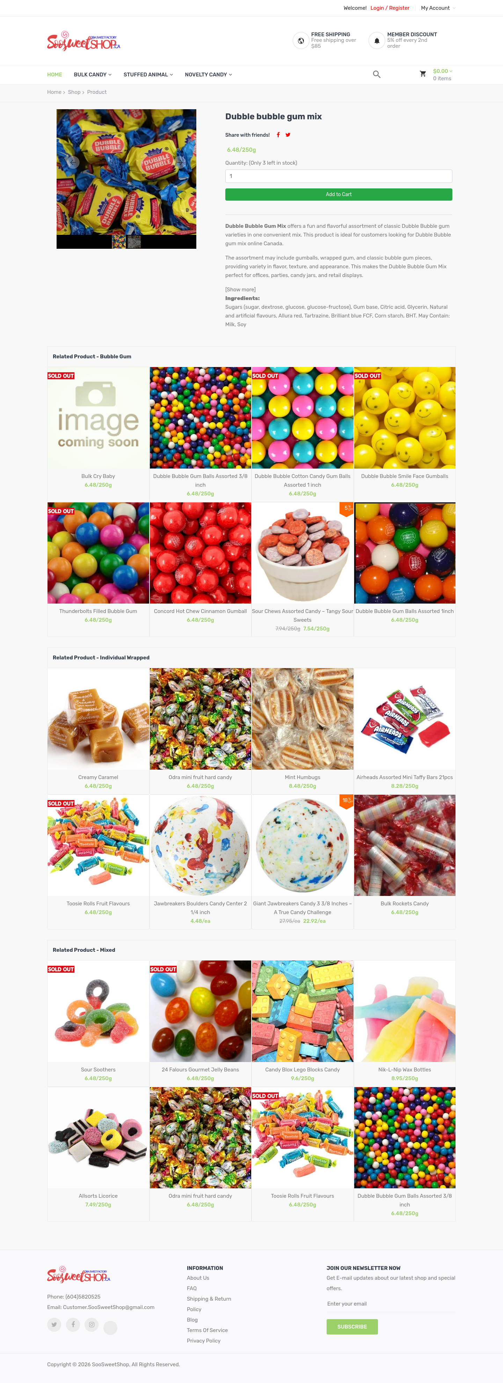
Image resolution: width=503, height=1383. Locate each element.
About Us (198, 1278)
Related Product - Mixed (84, 950)
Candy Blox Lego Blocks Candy (302, 1070)
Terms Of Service (207, 1330)
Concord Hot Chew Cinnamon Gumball (200, 611)
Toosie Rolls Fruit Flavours (98, 903)
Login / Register (390, 8)
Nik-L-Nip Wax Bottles (404, 1070)
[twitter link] (54, 1325)
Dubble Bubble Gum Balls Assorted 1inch (405, 611)
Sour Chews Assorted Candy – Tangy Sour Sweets (302, 615)
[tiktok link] (110, 1328)
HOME (54, 75)
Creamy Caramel (98, 777)
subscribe (352, 1327)
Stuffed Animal (146, 75)
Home (54, 92)
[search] (377, 74)
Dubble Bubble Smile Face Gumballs (404, 476)
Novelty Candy (206, 75)
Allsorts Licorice (98, 1196)
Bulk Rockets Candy (405, 903)
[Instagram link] (92, 1325)
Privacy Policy (204, 1341)
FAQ (192, 1288)
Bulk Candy (90, 75)
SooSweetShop (110, 1364)
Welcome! (355, 8)
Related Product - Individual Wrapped (101, 658)
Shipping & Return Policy (209, 1304)
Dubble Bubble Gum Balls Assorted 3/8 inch (200, 480)
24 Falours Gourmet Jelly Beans (200, 1070)
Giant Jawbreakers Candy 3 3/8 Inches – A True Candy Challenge (302, 907)
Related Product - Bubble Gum (92, 356)
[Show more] (240, 289)
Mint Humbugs (302, 777)
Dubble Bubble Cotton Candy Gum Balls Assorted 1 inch (303, 480)
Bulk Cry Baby (98, 476)
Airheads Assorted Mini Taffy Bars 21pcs (405, 777)
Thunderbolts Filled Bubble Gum (98, 611)
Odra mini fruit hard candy (200, 777)
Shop (74, 92)
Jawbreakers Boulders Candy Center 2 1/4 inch (200, 907)
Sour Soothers (98, 1070)
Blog (192, 1320)
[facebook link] (73, 1325)
